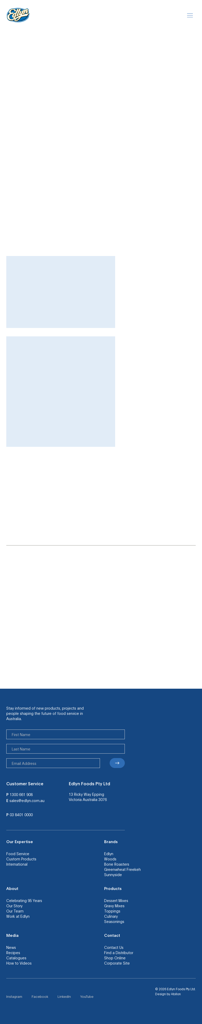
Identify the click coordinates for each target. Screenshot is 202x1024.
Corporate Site (117, 963)
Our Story (14, 905)
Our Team (15, 911)
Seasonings (114, 921)
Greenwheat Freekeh (122, 869)
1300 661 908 (21, 794)
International (16, 864)
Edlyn (108, 853)
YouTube (86, 996)
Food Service (17, 853)
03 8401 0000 (21, 814)
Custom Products (21, 858)
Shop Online (115, 957)
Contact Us (114, 947)
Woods (110, 858)
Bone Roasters (116, 864)
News (11, 947)
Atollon (176, 994)
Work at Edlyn (18, 916)
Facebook (40, 996)
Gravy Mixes (114, 905)
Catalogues (16, 957)
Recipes (13, 952)
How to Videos (19, 963)
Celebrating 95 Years (24, 900)
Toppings (112, 911)
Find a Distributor (118, 952)
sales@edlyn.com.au (26, 800)
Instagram (14, 996)
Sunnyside (113, 874)
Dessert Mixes (116, 900)
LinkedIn (64, 996)
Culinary (111, 916)
